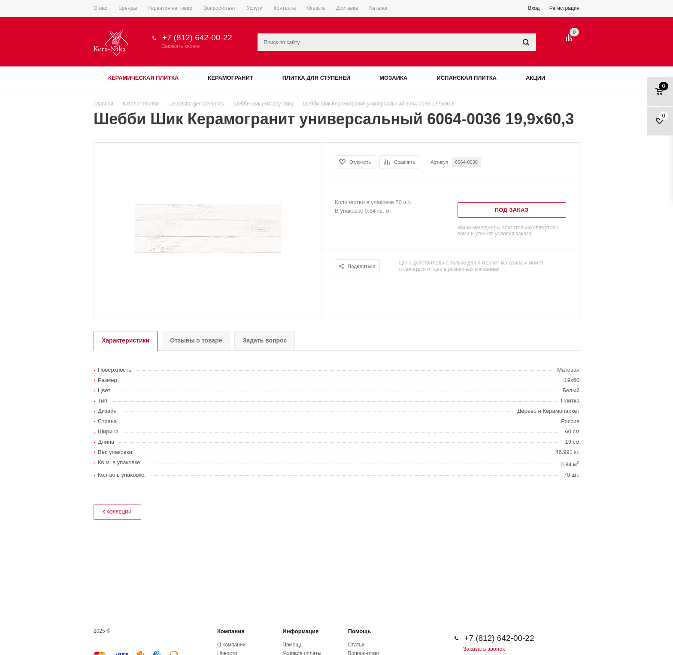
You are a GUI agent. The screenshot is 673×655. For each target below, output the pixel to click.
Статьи (356, 645)
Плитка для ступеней (316, 78)
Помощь (359, 631)
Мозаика (393, 78)
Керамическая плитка (143, 78)
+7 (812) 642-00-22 (197, 37)
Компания (231, 631)
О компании (231, 645)
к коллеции (117, 512)
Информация (300, 631)
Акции (536, 78)
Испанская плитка (467, 78)
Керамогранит (230, 78)
